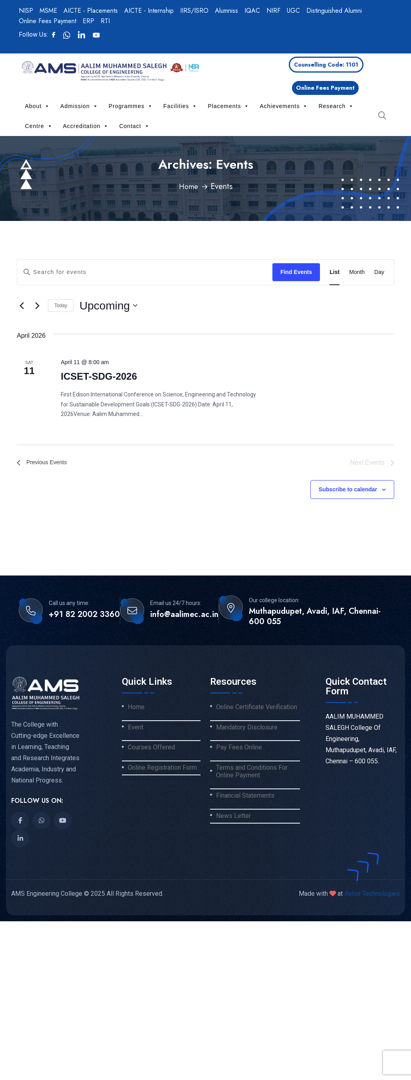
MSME (48, 10)
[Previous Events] (21, 305)
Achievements (284, 106)
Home (188, 186)
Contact (134, 126)
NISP (26, 10)
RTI (105, 21)
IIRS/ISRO (194, 10)
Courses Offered (151, 748)
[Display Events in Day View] (379, 272)
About (37, 106)
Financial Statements (245, 796)
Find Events (296, 272)
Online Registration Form (162, 768)
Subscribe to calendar (348, 490)
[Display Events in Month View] (357, 272)
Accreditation (86, 126)
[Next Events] (37, 305)
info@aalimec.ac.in (184, 615)
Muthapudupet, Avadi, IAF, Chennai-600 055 (315, 617)
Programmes (131, 106)
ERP (88, 21)
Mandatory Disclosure (247, 727)
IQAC (252, 10)
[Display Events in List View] (335, 272)
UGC (293, 10)
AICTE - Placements (91, 10)
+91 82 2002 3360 (84, 615)
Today (60, 305)
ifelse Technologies (371, 894)
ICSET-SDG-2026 (99, 376)
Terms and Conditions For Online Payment (252, 772)
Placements (228, 106)
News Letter (233, 816)
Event (135, 727)
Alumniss (226, 10)
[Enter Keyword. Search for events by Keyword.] (144, 272)
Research (336, 106)
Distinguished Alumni (334, 10)
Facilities (180, 106)
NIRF (273, 10)
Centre (39, 126)
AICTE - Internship (149, 10)
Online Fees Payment (47, 21)
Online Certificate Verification (256, 707)
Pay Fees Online (239, 748)
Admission (79, 106)
